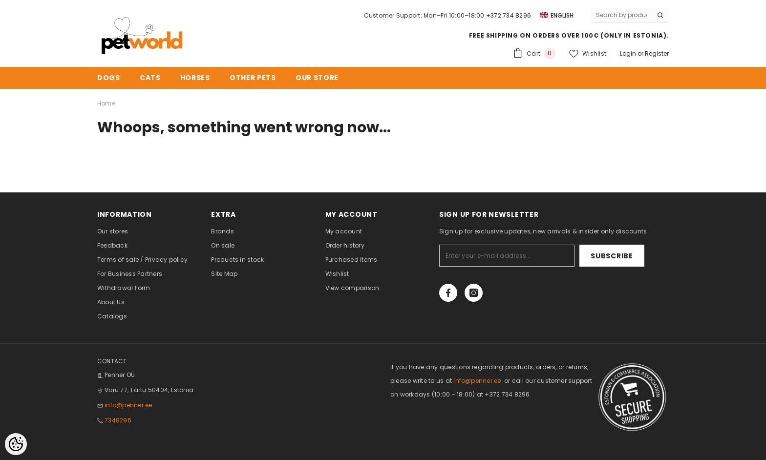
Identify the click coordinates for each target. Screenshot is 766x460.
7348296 (118, 420)
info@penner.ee (128, 405)
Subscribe (614, 256)
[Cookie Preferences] (16, 444)
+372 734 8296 (508, 15)
